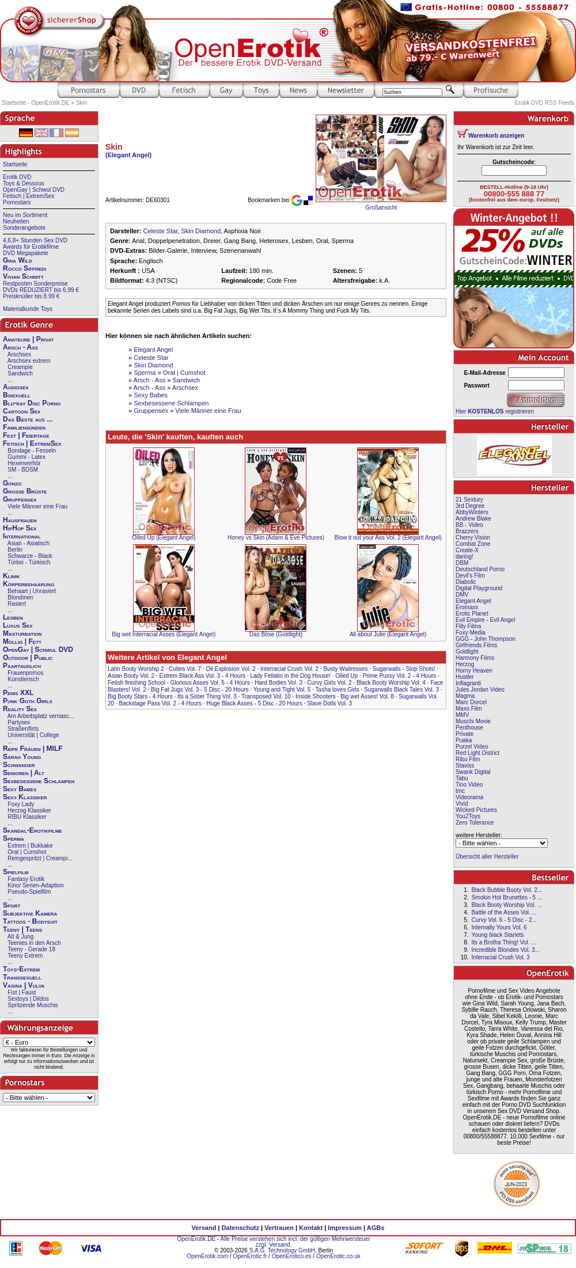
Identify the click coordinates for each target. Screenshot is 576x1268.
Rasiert (16, 604)
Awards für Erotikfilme (31, 247)
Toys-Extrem (21, 969)
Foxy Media (471, 632)
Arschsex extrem (28, 361)
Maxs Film (469, 708)
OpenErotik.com (207, 1256)
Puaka (464, 740)
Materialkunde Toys (27, 309)
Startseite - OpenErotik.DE (36, 103)
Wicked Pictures (476, 810)
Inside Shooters (315, 696)
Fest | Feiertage (26, 435)
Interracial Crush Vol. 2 (289, 669)
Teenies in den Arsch (33, 943)
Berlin (14, 549)
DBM (462, 563)
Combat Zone (473, 544)
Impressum (345, 1227)
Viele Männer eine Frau (37, 506)
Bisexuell (17, 395)
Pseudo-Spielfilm (29, 892)
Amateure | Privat (28, 339)
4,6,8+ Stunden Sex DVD (35, 240)
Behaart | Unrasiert (31, 591)
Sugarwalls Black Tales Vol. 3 (401, 689)
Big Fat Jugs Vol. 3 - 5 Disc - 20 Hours (200, 689)
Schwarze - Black (29, 556)
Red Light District (477, 753)
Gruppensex (20, 499)
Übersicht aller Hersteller (487, 856)
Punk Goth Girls (27, 701)
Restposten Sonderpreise (35, 283)
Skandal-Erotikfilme (32, 830)
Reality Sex (20, 709)
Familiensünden (24, 427)
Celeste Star (160, 230)
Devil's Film (470, 575)
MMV (462, 715)
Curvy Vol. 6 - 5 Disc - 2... (503, 920)
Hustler (465, 677)
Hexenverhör (23, 463)
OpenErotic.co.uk (338, 1256)
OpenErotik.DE (196, 1239)
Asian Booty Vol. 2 (131, 676)
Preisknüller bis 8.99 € (31, 296)
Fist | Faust (21, 992)
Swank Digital (473, 772)
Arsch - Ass (20, 347)
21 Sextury (469, 499)
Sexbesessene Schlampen (38, 781)
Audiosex (16, 387)
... (9, 380)
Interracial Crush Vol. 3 (500, 957)
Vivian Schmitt (23, 276)
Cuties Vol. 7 (185, 669)
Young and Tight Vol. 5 (282, 689)
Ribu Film (468, 759)
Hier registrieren (495, 411)
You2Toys (468, 816)
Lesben (13, 617)
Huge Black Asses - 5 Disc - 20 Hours (254, 703)
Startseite (15, 164)
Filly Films (468, 626)
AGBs (376, 1227)
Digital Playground (479, 588)
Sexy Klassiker (25, 797)
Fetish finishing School (136, 682)
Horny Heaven (474, 670)
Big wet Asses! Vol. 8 (367, 696)
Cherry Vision (473, 537)
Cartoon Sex (21, 411)
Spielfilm (15, 872)
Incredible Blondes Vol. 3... (505, 950)
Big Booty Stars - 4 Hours (140, 696)
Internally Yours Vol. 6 (498, 927)
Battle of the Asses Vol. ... (503, 912)
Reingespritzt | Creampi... (40, 858)
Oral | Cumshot (26, 852)
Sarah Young (22, 757)
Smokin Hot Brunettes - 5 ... (506, 897)
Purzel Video (472, 746)
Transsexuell (22, 977)
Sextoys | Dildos (28, 999)
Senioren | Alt (23, 773)
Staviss (465, 765)
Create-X (467, 550)
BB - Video (469, 525)
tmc (460, 791)
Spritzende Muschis (32, 1005)
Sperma (13, 838)
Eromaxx (467, 607)
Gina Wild (17, 260)
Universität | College (33, 735)
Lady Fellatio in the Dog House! (290, 676)
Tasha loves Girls (337, 689)
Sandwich (19, 373)
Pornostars (17, 202)
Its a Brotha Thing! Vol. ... (503, 942)
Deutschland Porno (480, 569)
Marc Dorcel (471, 702)
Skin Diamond (201, 230)
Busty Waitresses (346, 669)
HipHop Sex (19, 528)
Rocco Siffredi (24, 268)
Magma (465, 696)
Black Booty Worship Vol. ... (506, 905)
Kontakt (311, 1227)
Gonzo (12, 483)
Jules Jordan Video (480, 689)
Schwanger (19, 765)
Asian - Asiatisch (28, 543)
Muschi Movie (473, 721)
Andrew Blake (473, 518)
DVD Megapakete (25, 253)
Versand (204, 1227)
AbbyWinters (472, 512)
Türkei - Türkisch (28, 562)
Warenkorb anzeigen (496, 135)
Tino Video (469, 784)
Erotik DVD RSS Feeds (544, 103)
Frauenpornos (25, 673)
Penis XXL (18, 693)
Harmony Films (475, 658)
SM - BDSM (22, 469)
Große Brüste (25, 491)
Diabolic (466, 582)
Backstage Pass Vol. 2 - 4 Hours (160, 703)
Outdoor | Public (27, 658)
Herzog (465, 664)
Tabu (462, 778)
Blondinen (20, 597)
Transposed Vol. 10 (266, 696)
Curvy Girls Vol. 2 (329, 682)
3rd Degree (470, 506)
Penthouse (469, 727)
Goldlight (467, 651)
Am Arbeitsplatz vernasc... (40, 716)
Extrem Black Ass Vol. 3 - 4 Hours (203, 676)
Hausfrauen (20, 520)
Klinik (11, 576)
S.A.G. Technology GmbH (282, 1250)
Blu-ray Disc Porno (31, 403)
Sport (11, 905)
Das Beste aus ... (27, 419)
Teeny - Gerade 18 (31, 949)
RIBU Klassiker (26, 817)
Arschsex (19, 354)
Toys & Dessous (23, 183)
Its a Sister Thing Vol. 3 (207, 696)
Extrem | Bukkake (29, 845)
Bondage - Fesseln (31, 450)
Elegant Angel (153, 349)
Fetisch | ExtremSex (28, 196)
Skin (81, 103)
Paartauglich (22, 666)
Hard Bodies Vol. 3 (278, 682)
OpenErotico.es (292, 1256)
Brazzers (467, 531)
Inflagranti (468, 683)
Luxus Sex (18, 625)
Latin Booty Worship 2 (136, 669)
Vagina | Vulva (23, 985)
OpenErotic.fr (250, 1256)
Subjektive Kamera (30, 913)
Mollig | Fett (22, 641)
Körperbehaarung (28, 584)
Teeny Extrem (25, 955)
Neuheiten (16, 221)
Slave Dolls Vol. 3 (329, 703)
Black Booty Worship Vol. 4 (391, 682)
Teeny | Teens (22, 929)
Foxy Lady (20, 804)
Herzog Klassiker (29, 810)
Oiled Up (346, 676)
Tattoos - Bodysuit (30, 921)
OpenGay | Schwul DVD (34, 190)
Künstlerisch (23, 679)
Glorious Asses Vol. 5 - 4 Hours (209, 682)
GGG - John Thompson (486, 639)
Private (464, 734)
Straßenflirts (23, 729)
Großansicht (380, 207)
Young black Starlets (497, 935)
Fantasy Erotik (25, 879)
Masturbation (22, 633)
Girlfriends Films (476, 645)
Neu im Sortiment (25, 215)
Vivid (462, 803)
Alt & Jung (20, 936)
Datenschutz (240, 1227)
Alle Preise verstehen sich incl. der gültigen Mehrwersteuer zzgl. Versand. (295, 1242)
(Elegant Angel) (128, 154)
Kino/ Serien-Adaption (35, 885)
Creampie (19, 367)
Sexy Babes (19, 789)
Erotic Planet (472, 613)
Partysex (18, 722)
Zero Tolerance (475, 822)
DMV (462, 594)
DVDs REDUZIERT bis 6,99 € (41, 290)
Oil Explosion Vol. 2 (231, 669)
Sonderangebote (24, 228)
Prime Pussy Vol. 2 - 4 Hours (399, 676)
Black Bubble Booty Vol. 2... (506, 890)
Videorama (469, 797)
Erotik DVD (17, 177)
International (22, 536)
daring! (464, 556)
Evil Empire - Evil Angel (485, 620)
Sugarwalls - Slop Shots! (404, 669)
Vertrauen (279, 1227)
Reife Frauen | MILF (33, 749)
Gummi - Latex (26, 457)
